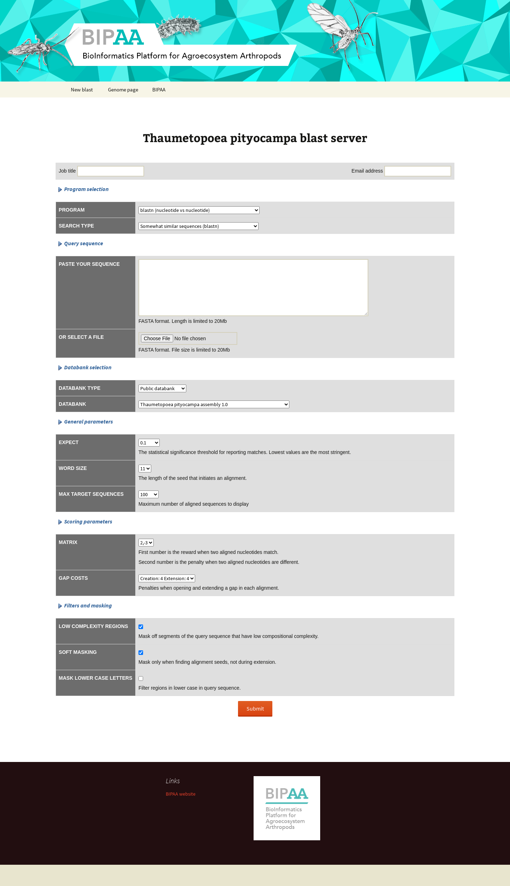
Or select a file (81, 337)
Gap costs (73, 578)
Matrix (68, 542)
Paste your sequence (89, 264)
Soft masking (78, 652)
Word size (73, 468)
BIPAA (158, 89)
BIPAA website (181, 794)
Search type (76, 226)
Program (72, 210)
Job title (67, 171)
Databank (72, 404)
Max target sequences (91, 494)
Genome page (123, 89)
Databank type (80, 388)
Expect (69, 442)
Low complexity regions (93, 626)
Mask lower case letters (95, 678)
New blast (82, 89)
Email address (367, 171)
